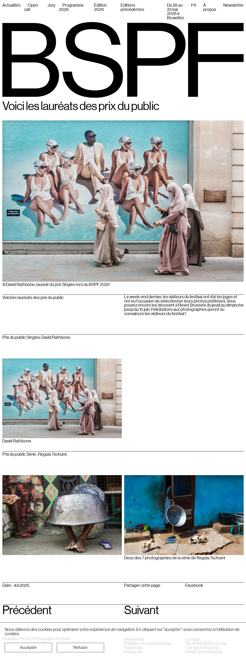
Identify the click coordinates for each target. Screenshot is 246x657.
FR (193, 5)
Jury (51, 5)
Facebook (194, 585)
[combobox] (193, 5)
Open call (31, 7)
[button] (28, 647)
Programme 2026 (71, 7)
